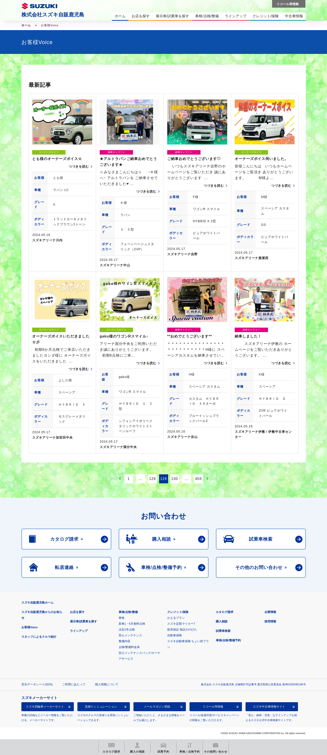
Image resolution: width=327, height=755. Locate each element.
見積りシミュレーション (101, 706)
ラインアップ (79, 631)
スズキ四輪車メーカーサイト (45, 706)
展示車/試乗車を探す (83, 621)
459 (198, 479)
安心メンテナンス (130, 635)
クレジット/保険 (178, 612)
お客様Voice (29, 627)
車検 (121, 618)
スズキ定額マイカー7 (181, 623)
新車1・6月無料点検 (132, 623)
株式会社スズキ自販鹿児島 (52, 15)
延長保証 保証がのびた (182, 629)
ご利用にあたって (74, 684)
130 (174, 479)
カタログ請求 (224, 612)
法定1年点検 (127, 629)
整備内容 (124, 641)
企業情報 (270, 612)
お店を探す (77, 612)
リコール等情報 (213, 706)
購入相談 (222, 621)
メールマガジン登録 (157, 706)
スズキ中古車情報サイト (269, 706)
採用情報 (270, 621)
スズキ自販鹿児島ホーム (37, 602)
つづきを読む (79, 166)
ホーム (26, 25)
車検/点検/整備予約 (228, 640)
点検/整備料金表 (129, 647)
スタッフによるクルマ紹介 (38, 636)
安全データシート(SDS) (37, 684)
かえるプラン (176, 618)
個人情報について (106, 684)
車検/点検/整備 (128, 612)
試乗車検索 (223, 631)
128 (152, 479)
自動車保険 (174, 635)
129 (163, 479)
